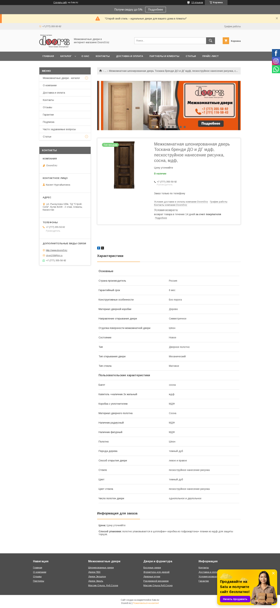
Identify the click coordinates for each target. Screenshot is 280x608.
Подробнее (155, 9)
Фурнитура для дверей (156, 572)
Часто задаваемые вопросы (59, 129)
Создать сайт (60, 2)
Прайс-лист (210, 56)
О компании (50, 85)
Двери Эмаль (95, 581)
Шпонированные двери (101, 567)
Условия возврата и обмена (214, 576)
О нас (85, 56)
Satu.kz (155, 600)
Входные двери (152, 567)
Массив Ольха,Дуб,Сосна (157, 585)
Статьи (191, 56)
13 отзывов (197, 2)
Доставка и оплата (129, 56)
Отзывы (47, 107)
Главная (48, 56)
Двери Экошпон (97, 576)
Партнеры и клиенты (164, 56)
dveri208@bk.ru (54, 255)
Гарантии (48, 114)
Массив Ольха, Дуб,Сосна (103, 585)
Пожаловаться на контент (146, 603)
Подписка (48, 122)
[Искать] (210, 40)
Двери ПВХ (94, 572)
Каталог (65, 56)
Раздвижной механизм (156, 581)
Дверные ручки (151, 576)
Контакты (103, 56)
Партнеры (38, 581)
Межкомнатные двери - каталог (61, 78)
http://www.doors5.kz (56, 250)
